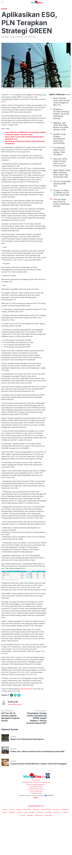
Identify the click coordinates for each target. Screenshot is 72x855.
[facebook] (11, 721)
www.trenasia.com (26, 715)
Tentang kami (36, 806)
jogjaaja (18, 835)
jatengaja (30, 841)
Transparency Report (36, 819)
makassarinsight (46, 835)
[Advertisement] (36, 21)
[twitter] (19, 721)
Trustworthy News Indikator (36, 815)
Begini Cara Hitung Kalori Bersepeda (27, 765)
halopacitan (39, 838)
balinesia (19, 838)
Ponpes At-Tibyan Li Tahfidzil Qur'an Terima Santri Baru (61, 219)
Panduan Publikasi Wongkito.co (36, 810)
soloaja (4, 838)
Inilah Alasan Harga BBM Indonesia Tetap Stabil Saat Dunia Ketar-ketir (61, 199)
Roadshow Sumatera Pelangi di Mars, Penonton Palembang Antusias (61, 140)
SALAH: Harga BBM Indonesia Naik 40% (61, 210)
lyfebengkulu (38, 841)
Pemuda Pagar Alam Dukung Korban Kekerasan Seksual (61, 229)
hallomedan (65, 835)
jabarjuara (57, 838)
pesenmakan (48, 841)
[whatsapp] (15, 721)
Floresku (11, 835)
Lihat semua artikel (14, 731)
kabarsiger (36, 835)
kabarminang (27, 835)
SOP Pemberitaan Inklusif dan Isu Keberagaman (36, 808)
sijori (25, 838)
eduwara (22, 841)
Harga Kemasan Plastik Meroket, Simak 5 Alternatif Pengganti (38, 790)
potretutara (56, 835)
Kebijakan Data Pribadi (36, 813)
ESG (3, 128)
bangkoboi (65, 838)
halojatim (31, 838)
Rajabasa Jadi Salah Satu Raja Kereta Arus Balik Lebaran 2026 (60, 152)
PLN (34, 121)
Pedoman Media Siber (36, 817)
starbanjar (12, 838)
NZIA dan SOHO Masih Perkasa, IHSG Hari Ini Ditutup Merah (60, 188)
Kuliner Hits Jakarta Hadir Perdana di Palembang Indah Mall (37, 778)
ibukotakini (49, 838)
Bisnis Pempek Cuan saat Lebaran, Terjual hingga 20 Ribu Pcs (61, 127)
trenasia (4, 835)
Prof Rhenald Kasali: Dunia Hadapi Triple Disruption (59, 177)
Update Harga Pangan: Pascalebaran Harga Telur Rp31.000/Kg (59, 165)
